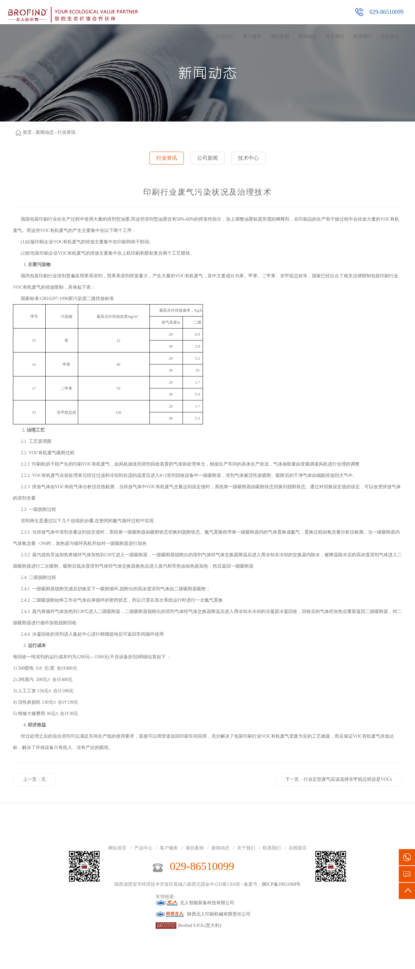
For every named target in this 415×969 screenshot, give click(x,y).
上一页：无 (34, 779)
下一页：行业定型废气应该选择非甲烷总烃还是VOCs (338, 779)
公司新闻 (207, 158)
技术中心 (248, 158)
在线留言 (390, 36)
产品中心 (225, 36)
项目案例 (280, 36)
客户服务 (252, 36)
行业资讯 (166, 158)
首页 (27, 132)
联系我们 (362, 36)
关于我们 (335, 36)
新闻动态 (307, 36)
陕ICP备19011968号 (281, 884)
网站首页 (197, 36)
